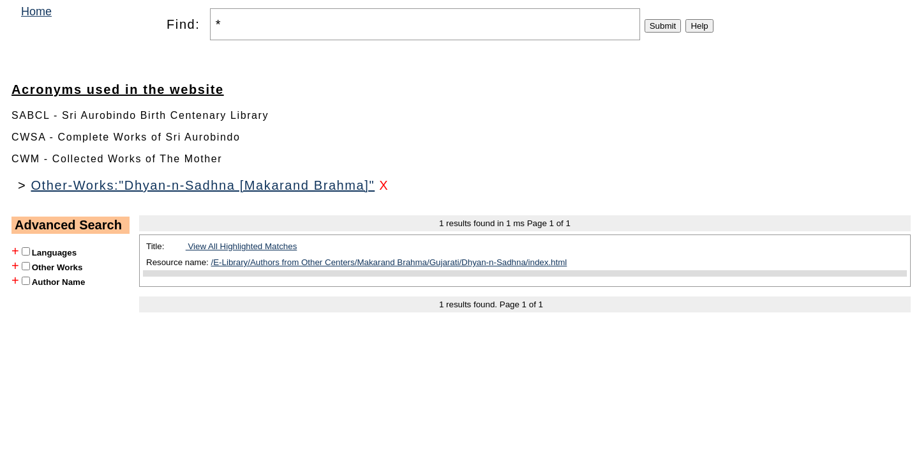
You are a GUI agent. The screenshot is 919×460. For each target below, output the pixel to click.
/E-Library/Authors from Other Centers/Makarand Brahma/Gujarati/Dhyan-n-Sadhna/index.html (389, 262)
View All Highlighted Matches (241, 246)
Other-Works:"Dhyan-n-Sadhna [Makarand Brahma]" (203, 185)
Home (36, 11)
